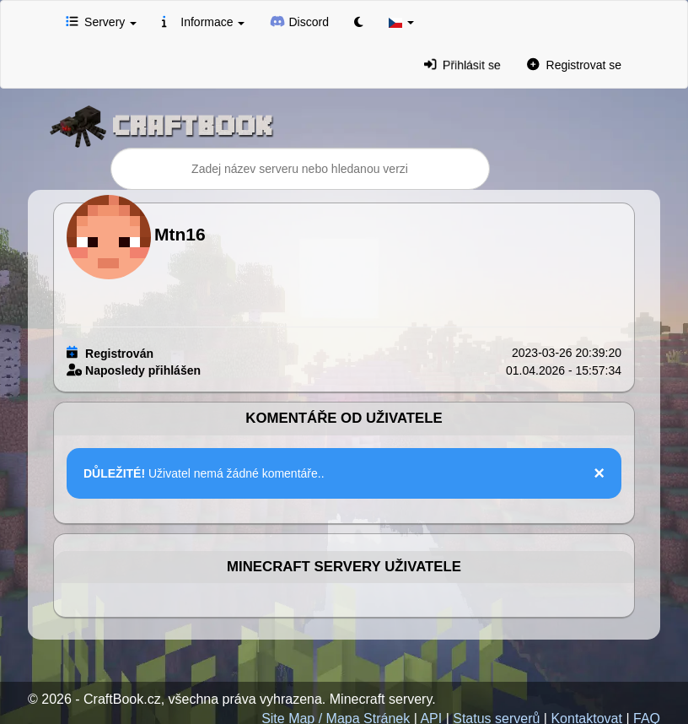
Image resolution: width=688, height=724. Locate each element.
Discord (299, 21)
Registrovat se (574, 64)
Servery (101, 21)
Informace (203, 21)
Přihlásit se (462, 65)
